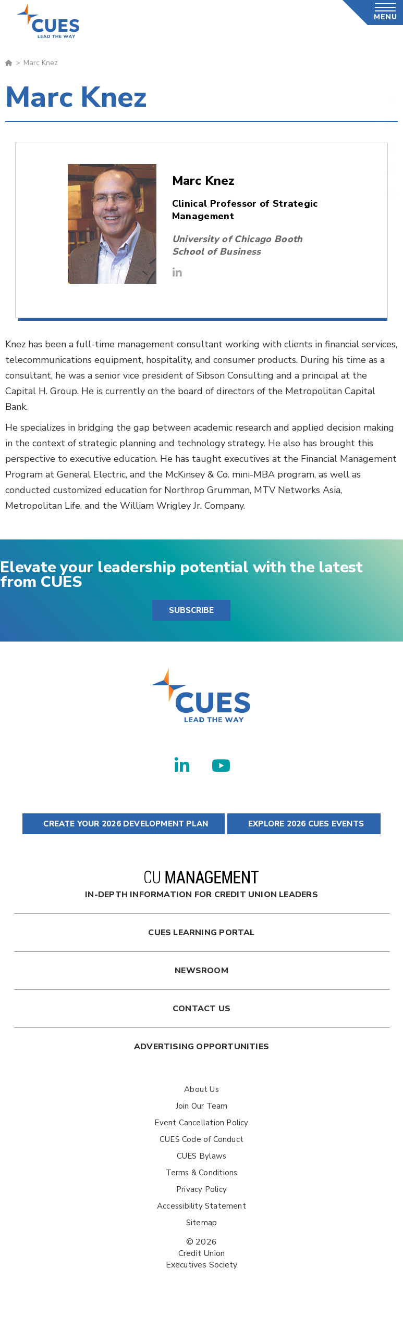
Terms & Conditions (202, 1172)
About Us (201, 1089)
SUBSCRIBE (191, 610)
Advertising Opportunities (201, 1046)
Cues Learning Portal (201, 932)
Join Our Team (202, 1106)
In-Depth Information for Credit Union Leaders (201, 885)
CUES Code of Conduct (201, 1139)
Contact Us (201, 1008)
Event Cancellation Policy (201, 1122)
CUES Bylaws (201, 1156)
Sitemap (201, 1222)
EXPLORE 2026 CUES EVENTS (304, 824)
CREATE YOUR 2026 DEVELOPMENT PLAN (123, 824)
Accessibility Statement (201, 1206)
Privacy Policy (201, 1189)
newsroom (201, 970)
